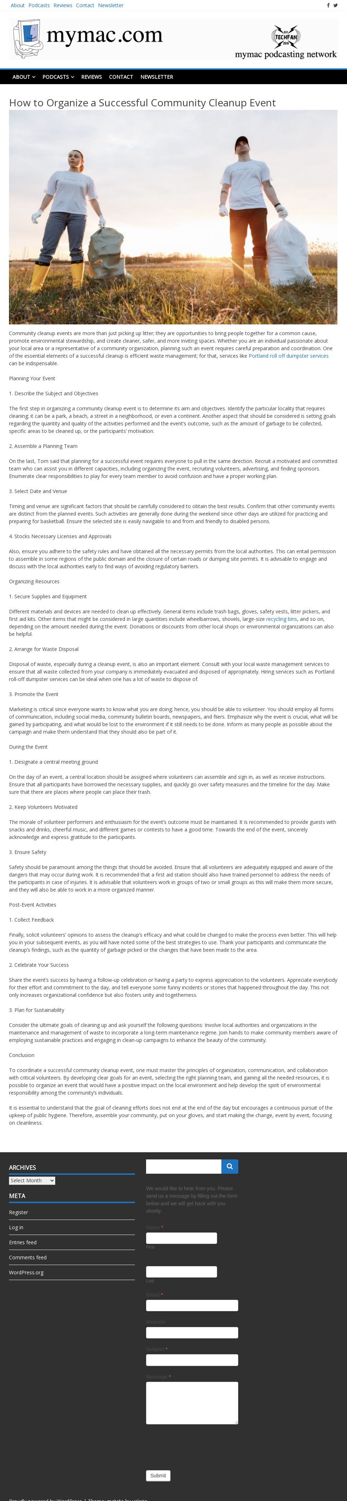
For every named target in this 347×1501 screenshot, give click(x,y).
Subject (157, 1349)
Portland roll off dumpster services (289, 355)
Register (18, 1212)
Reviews (62, 5)
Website (155, 1322)
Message (158, 1377)
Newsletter (110, 5)
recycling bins (281, 619)
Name (154, 1227)
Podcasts (39, 5)
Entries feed (23, 1242)
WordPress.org (26, 1272)
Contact (85, 5)
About (18, 5)
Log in (16, 1227)
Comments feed (28, 1257)
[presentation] (200, 1445)
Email (154, 1295)
